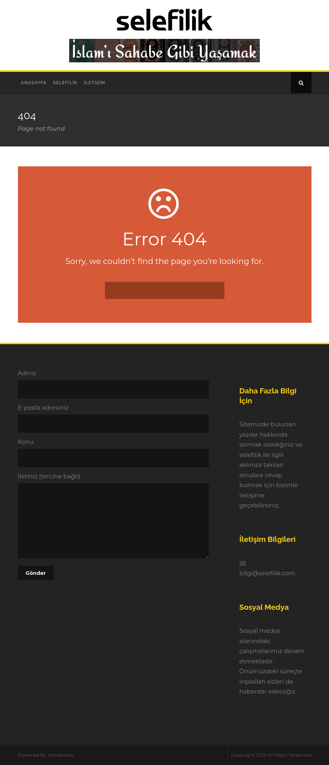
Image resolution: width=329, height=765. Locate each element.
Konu (114, 452)
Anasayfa (34, 82)
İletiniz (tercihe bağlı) (114, 517)
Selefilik (65, 82)
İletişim (94, 82)
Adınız (114, 384)
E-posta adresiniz (114, 418)
